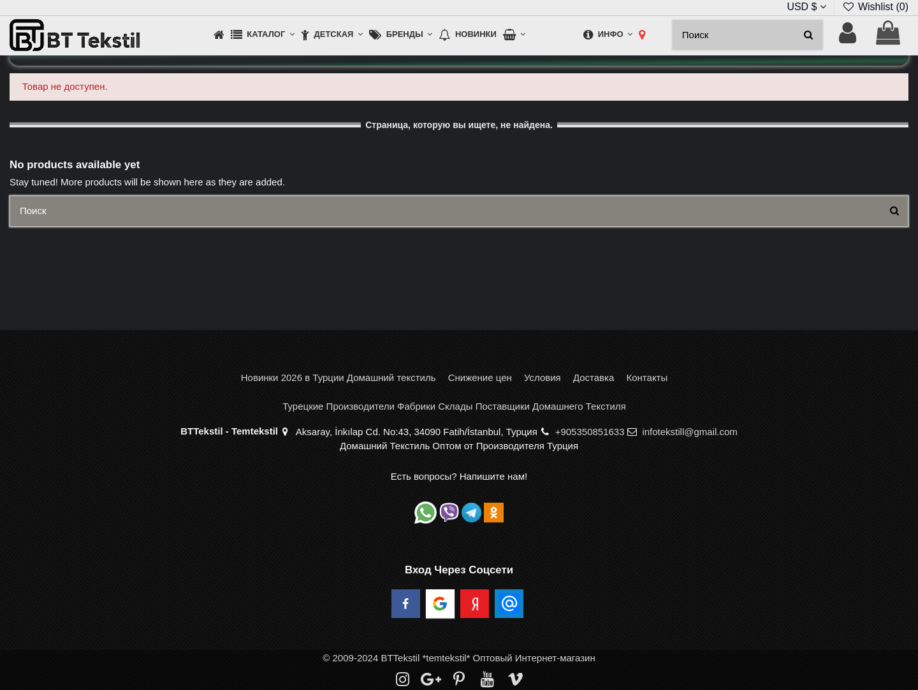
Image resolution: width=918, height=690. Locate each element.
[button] (263, 35)
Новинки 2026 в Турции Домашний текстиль (338, 377)
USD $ (806, 6)
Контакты (646, 377)
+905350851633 (590, 431)
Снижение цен (480, 377)
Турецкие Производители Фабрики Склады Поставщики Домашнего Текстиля (454, 406)
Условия (542, 377)
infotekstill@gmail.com (689, 431)
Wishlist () (875, 6)
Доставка (593, 377)
